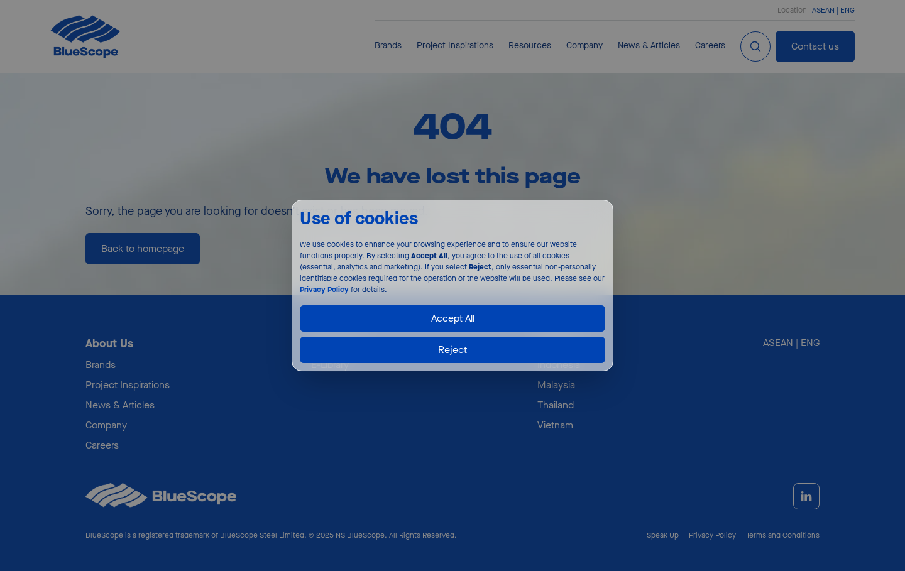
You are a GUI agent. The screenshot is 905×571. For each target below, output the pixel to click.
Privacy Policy (324, 290)
